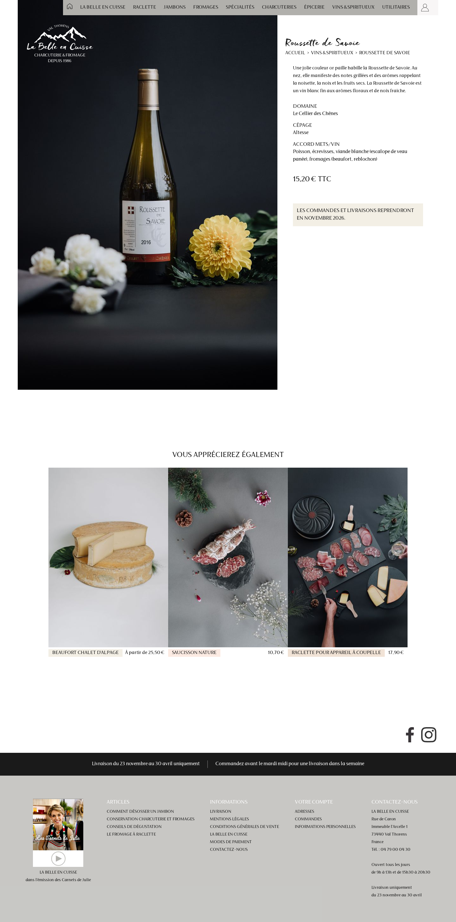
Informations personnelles (325, 827)
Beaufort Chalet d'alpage (85, 653)
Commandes (308, 819)
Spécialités (240, 7)
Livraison (220, 812)
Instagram (428, 734)
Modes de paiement (231, 842)
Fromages (205, 7)
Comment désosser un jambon (140, 812)
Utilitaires (396, 7)
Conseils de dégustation (134, 827)
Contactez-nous (229, 850)
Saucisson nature (194, 653)
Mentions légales (229, 819)
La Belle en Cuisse (102, 7)
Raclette (144, 7)
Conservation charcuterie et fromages (150, 819)
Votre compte (314, 802)
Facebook (409, 734)
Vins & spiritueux (353, 7)
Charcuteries (279, 7)
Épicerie (314, 7)
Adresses (304, 812)
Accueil (70, 6)
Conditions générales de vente (244, 827)
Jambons (175, 7)
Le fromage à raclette (131, 834)
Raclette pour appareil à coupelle (336, 653)
